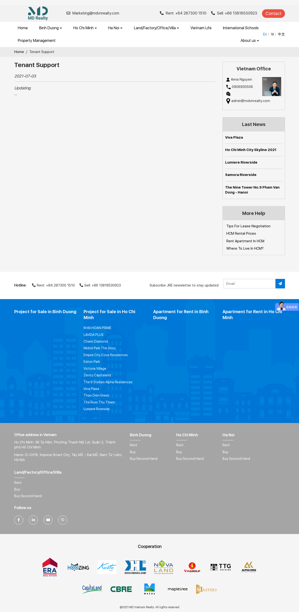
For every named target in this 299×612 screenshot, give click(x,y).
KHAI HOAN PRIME (97, 328)
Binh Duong (50, 28)
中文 (281, 34)
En (265, 34)
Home (23, 28)
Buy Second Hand (143, 459)
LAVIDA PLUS (94, 335)
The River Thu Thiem (99, 402)
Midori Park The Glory (100, 348)
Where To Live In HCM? (245, 248)
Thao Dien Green (96, 395)
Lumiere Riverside (241, 162)
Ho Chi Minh (85, 28)
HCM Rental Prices (241, 233)
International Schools (241, 28)
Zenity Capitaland (97, 375)
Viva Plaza (234, 137)
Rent (133, 445)
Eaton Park (92, 362)
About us (250, 40)
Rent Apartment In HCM (245, 241)
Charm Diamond (96, 341)
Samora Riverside (240, 175)
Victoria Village (95, 368)
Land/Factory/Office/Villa (156, 28)
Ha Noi (115, 28)
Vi (272, 34)
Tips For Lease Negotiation (248, 226)
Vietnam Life (201, 28)
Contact (273, 13)
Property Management (37, 40)
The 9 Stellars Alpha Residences (108, 382)
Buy (133, 452)
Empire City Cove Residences (106, 355)
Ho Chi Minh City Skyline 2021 (250, 150)
